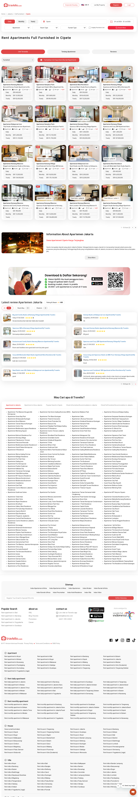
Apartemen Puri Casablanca (113, 471)
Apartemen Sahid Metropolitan (18, 473)
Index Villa (88, 592)
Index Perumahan (59, 592)
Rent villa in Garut (43, 772)
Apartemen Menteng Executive (50, 461)
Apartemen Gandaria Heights (49, 473)
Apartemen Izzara (14, 554)
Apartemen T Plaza (46, 527)
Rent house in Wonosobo (78, 752)
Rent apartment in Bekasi (12, 659)
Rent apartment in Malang (79, 662)
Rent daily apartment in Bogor (80, 688)
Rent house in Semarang (111, 749)
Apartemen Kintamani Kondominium (20, 527)
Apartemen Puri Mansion (80, 516)
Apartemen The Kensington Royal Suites (53, 532)
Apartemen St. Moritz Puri (112, 428)
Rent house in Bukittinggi (111, 741)
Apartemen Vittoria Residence (82, 530)
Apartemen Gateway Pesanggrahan (116, 464)
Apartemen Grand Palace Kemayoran (20, 447)
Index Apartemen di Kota (39, 588)
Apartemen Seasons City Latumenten (84, 440)
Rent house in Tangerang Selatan (48, 732)
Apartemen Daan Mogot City (81, 551)
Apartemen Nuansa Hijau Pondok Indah (117, 504)
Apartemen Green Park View (81, 431)
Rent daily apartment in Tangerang (114, 682)
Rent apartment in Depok (78, 659)
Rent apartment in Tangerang (80, 668)
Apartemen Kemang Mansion (114, 438)
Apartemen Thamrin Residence (82, 466)
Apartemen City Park (111, 480)
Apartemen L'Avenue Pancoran (82, 419)
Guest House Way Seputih (112, 483)
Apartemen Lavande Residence (82, 509)
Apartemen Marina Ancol (112, 476)
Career (31, 622)
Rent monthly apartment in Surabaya (82, 704)
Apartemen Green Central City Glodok (52, 454)
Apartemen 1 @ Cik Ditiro (112, 525)
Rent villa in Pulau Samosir (79, 781)
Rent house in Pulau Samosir (13, 749)
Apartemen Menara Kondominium (19, 478)
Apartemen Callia (78, 416)
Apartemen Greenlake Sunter (49, 438)
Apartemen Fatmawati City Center (115, 556)
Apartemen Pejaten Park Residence (19, 532)
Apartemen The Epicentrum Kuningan (116, 530)
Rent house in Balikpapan (12, 738)
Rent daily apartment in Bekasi (14, 685)
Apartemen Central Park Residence (19, 518)
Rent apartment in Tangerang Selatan (115, 668)
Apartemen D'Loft (110, 547)
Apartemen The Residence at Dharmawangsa (119, 563)
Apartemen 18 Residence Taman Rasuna (117, 447)
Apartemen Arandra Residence (82, 554)
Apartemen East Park (15, 485)
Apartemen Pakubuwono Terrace (19, 440)
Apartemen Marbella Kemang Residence (117, 499)
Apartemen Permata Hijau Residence (20, 509)
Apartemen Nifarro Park (48, 445)
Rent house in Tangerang (45, 729)
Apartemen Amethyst (15, 504)
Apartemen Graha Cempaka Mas (83, 483)
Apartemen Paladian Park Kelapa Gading (53, 426)
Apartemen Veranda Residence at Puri (116, 497)
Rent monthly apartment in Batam (114, 713)
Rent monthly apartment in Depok (114, 710)
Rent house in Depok (11, 732)
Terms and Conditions (43, 643)
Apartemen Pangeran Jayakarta (18, 516)
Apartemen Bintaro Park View (49, 504)
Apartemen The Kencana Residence (20, 551)
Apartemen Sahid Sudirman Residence (117, 424)
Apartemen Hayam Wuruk (112, 559)
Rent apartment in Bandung (11, 616)
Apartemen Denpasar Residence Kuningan (118, 416)
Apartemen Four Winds (47, 509)
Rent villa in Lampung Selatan (80, 775)
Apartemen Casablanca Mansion (50, 464)
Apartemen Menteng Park (112, 488)
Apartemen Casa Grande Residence (116, 454)
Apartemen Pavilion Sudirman (18, 466)
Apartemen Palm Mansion (112, 554)
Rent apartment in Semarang (80, 665)
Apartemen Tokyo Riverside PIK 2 (51, 556)
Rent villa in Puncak (43, 790)
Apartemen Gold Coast (111, 501)
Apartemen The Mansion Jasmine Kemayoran (23, 544)
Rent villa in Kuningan (44, 775)
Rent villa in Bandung (11, 766)
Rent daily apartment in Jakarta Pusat (49, 688)
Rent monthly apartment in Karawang (115, 718)
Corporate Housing (71, 5)
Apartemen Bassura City (48, 424)
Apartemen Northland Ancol (113, 442)
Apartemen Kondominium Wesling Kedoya (86, 535)
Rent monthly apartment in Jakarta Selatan (84, 707)
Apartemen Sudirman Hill (112, 535)
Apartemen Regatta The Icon (49, 563)
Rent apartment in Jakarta (10, 619)
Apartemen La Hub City (15, 556)
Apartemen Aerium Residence (82, 542)
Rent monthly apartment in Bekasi (15, 707)
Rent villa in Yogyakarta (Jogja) (14, 790)
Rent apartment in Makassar (46, 662)
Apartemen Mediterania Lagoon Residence (22, 428)
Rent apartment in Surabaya (11, 626)
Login (129, 5)
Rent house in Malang (44, 746)
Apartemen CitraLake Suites (49, 521)
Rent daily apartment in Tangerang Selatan (84, 690)
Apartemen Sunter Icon (47, 513)
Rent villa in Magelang (11, 778)
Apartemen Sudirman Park (49, 447)
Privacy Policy (28, 643)
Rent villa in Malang (43, 778)
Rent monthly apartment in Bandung (49, 704)
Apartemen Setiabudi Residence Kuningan (86, 421)
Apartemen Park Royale (112, 478)
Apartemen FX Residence (48, 428)
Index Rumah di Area (43, 592)
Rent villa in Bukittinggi (11, 772)
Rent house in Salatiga (77, 749)
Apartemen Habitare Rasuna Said (115, 532)
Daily (9, 22)
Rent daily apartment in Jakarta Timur (17, 688)
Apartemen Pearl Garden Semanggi (84, 497)
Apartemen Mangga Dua (48, 506)
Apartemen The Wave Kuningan (50, 416)
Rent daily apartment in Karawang (114, 693)
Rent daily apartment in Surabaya (81, 682)
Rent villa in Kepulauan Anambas (15, 775)
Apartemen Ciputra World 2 (17, 511)
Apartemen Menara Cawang (17, 530)
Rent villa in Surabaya (77, 787)
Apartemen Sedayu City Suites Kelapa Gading (55, 547)
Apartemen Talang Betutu (48, 488)
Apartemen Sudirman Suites (17, 492)
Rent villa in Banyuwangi (111, 766)
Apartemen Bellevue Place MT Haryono (85, 547)
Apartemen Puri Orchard (48, 525)
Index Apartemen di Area (57, 588)
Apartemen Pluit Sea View (112, 440)
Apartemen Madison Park (80, 412)
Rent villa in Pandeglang (111, 778)
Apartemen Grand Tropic (112, 549)
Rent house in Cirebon (11, 744)
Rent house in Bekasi (110, 732)
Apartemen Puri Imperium (48, 485)
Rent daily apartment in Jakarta (14, 682)
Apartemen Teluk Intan (15, 497)
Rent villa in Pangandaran (12, 781)
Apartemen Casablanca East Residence (117, 506)
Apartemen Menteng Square (17, 431)
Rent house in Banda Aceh (46, 738)
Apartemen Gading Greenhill (113, 431)
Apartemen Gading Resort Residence (84, 518)
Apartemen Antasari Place (81, 563)
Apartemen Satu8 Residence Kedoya (84, 428)
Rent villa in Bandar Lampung (112, 763)
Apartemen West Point (47, 544)
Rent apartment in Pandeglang (14, 665)
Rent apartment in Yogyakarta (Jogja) (17, 671)
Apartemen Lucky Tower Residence (51, 501)
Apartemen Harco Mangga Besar (18, 537)
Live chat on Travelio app (66, 613)
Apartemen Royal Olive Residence (51, 511)
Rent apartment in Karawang (14, 662)
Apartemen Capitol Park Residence (83, 473)
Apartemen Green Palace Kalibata (83, 456)
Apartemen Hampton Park (80, 424)
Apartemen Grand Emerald (81, 478)
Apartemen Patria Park (79, 426)
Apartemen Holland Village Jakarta (115, 551)
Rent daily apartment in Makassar (15, 693)
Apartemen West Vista (15, 499)
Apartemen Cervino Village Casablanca (117, 421)
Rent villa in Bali (42, 763)
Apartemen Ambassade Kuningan (19, 419)
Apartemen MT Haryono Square (114, 492)
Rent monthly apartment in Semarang (83, 718)
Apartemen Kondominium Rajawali (83, 527)
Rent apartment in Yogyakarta (12, 622)
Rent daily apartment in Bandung (48, 682)
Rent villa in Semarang (44, 784)
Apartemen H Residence (16, 450)
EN (86, 5)
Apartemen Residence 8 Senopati (83, 438)
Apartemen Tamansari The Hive (82, 511)
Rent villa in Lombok (109, 775)
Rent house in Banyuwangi (13, 741)
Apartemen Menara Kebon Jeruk (50, 559)
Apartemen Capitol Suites (80, 506)
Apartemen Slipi (109, 513)
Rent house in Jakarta (77, 729)
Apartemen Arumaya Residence (82, 561)
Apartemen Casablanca (15, 483)
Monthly (21, 22)
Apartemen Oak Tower (111, 511)
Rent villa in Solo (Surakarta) (112, 784)
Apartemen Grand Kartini (48, 483)
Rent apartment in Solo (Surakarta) (115, 665)
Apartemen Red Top (46, 516)
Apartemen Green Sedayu (80, 544)
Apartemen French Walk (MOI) (114, 537)
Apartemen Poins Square (112, 461)
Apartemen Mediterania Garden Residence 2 (22, 445)
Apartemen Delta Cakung (48, 551)
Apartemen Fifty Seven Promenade (51, 537)
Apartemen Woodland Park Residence (52, 435)
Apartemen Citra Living (15, 547)
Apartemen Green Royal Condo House (116, 539)
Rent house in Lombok (110, 744)
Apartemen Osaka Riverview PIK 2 (83, 559)
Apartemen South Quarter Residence (84, 539)
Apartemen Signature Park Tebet (115, 435)
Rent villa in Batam (10, 769)
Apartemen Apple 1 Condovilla (82, 556)
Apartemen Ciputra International (82, 513)
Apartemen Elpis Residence (17, 513)
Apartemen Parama (46, 499)
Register (116, 5)
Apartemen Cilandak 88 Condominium (84, 549)
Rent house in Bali (109, 735)
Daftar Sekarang (121, 598)
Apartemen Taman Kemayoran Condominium (87, 501)
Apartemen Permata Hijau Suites (51, 549)
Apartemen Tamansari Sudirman (83, 442)
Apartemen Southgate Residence (51, 554)
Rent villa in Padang (76, 778)
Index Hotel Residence (74, 592)
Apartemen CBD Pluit (79, 480)
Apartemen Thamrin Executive (50, 419)
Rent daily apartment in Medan (14, 690)
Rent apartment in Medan (111, 662)
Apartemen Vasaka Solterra (17, 561)
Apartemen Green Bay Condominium (20, 535)
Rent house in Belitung (77, 741)
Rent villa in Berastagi (77, 769)
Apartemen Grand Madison (49, 535)
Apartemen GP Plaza (79, 471)
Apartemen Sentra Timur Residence (84, 445)
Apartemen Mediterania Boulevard (19, 480)
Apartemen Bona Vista (79, 499)
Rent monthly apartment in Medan (15, 713)
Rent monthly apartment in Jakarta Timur (18, 710)
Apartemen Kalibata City (16, 468)
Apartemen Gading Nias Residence (115, 450)
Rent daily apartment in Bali (46, 690)
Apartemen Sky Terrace (48, 459)
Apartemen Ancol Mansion (16, 421)
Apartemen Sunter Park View (81, 459)
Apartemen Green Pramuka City (50, 421)
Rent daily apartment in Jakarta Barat (115, 685)
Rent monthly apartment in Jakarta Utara (51, 707)
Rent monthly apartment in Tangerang (116, 704)
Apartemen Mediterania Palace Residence (118, 456)
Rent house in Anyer (77, 735)
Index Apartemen (74, 588)
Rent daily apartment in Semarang (81, 693)
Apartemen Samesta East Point (18, 542)
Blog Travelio (33, 616)
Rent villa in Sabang (10, 784)
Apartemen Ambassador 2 (113, 516)
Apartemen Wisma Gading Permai (19, 454)
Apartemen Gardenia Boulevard (114, 445)
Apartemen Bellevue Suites (113, 485)
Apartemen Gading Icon (15, 461)
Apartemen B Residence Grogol (82, 566)
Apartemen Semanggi (15, 525)
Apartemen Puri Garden (48, 492)
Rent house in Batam (44, 741)
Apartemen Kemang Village (17, 438)
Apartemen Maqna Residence (82, 521)
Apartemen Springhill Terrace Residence (85, 485)
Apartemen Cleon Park (47, 542)
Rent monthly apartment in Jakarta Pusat (51, 710)
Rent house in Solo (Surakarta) (47, 752)
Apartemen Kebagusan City (81, 435)
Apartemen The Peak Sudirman (82, 447)
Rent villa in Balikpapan (78, 763)
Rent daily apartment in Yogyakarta (49, 693)
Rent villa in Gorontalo (77, 772)
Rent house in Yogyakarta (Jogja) (114, 752)
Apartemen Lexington (111, 518)
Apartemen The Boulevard (81, 461)
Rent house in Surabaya (78, 732)
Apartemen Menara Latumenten (50, 497)
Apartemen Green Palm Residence (83, 532)
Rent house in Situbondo (12, 752)
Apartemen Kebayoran (79, 537)
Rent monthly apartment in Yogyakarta (50, 718)
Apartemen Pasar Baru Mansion (82, 468)
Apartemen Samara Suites (17, 559)
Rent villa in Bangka (43, 766)
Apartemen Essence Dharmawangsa (116, 426)
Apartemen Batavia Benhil (48, 468)
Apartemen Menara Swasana (114, 542)
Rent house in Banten (110, 738)
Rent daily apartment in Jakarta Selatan (83, 685)
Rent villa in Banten (76, 766)
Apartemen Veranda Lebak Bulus (51, 566)
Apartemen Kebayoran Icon (81, 525)
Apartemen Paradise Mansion (50, 478)
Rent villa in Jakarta (109, 772)
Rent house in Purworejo (45, 749)
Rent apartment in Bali (9, 613)
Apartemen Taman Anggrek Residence (117, 521)
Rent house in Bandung (111, 729)
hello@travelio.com (64, 616)
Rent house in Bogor (11, 735)
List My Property (99, 5)
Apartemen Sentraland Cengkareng (116, 544)
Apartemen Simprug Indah (16, 563)
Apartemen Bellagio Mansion (113, 527)
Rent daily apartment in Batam (113, 690)
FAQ (30, 613)
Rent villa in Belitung (44, 769)
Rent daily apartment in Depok (113, 688)
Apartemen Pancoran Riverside (18, 442)
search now (121, 28)
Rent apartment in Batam (111, 656)
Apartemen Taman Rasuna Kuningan (20, 424)
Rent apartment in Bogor (45, 659)
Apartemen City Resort (111, 509)
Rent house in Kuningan (78, 744)
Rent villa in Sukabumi (44, 787)
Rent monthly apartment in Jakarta (16, 704)
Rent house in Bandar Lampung (80, 738)
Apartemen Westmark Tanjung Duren (116, 419)
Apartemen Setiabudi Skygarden (50, 440)
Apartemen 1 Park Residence (81, 504)
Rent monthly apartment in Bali (47, 713)
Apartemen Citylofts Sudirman (50, 518)
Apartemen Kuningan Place (49, 480)
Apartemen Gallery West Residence (19, 506)
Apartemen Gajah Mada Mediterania (84, 454)
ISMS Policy (56, 643)
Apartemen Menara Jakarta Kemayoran (53, 561)
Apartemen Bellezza (47, 471)
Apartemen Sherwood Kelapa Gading (116, 412)
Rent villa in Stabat (10, 787)
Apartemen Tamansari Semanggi (19, 471)
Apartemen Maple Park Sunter (50, 466)
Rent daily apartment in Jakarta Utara (49, 685)
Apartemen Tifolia (46, 442)
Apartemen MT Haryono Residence (19, 476)
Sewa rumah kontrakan (12, 729)
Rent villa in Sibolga (76, 784)
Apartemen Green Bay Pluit (17, 416)
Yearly (33, 22)
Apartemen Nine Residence (49, 530)
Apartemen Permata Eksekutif (18, 549)
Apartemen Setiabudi (47, 456)
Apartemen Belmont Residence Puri (19, 435)
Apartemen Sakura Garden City (18, 539)
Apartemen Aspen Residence (17, 501)
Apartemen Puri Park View (16, 459)
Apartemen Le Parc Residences (18, 566)
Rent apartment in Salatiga (46, 665)
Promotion (32, 619)
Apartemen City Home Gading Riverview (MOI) (55, 412)
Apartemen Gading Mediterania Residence (86, 450)
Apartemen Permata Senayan (114, 468)
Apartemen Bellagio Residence (18, 456)
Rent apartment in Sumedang (14, 668)
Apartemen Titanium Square (81, 488)
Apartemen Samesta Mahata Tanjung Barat (118, 561)
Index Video (97, 592)
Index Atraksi (87, 588)
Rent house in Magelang (12, 746)
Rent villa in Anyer (10, 763)
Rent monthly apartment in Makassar (16, 718)
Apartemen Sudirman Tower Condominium (86, 476)
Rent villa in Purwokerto (111, 781)
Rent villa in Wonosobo (110, 787)
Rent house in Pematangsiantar (113, 746)
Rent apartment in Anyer (12, 656)
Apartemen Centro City (15, 426)
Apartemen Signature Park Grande (115, 466)
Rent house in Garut (43, 744)
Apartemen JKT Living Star (49, 539)
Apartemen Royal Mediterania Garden (84, 464)
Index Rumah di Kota (100, 588)
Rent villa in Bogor (109, 769)
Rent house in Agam (44, 735)
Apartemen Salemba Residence (50, 476)
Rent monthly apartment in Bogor (81, 710)
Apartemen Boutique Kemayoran (115, 459)
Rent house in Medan (77, 746)
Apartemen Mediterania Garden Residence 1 (118, 473)
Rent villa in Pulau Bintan (45, 781)
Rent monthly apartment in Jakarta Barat (117, 707)
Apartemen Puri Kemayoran (17, 464)
